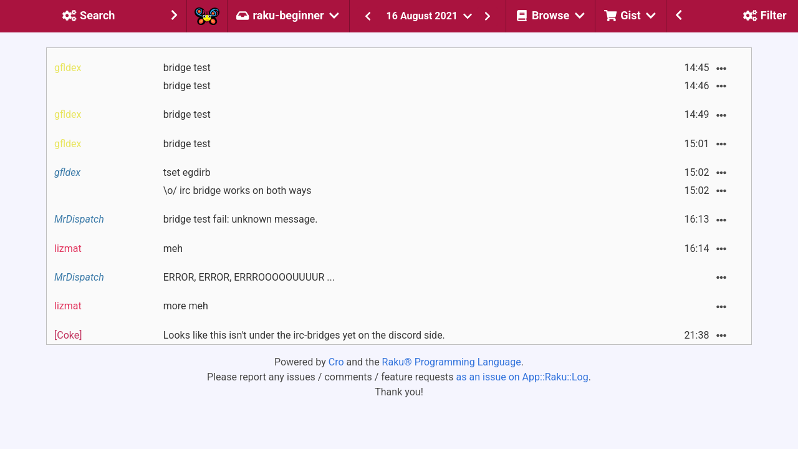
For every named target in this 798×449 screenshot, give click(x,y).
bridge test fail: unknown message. (240, 219)
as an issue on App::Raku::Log (522, 377)
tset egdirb (187, 172)
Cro (336, 362)
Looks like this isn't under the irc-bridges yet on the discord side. (304, 335)
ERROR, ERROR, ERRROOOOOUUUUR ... (249, 277)
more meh (185, 306)
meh (173, 248)
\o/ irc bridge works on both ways (237, 190)
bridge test (187, 68)
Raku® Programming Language (451, 362)
